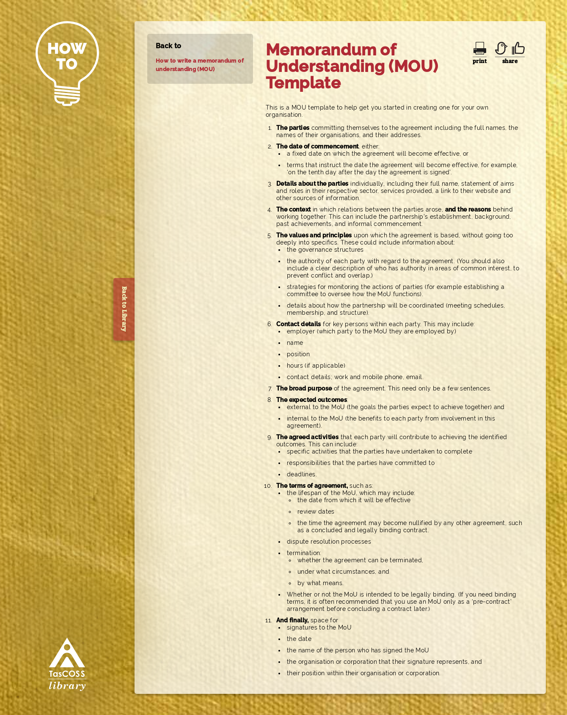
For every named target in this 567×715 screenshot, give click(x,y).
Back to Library (124, 309)
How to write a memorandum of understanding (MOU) (200, 65)
